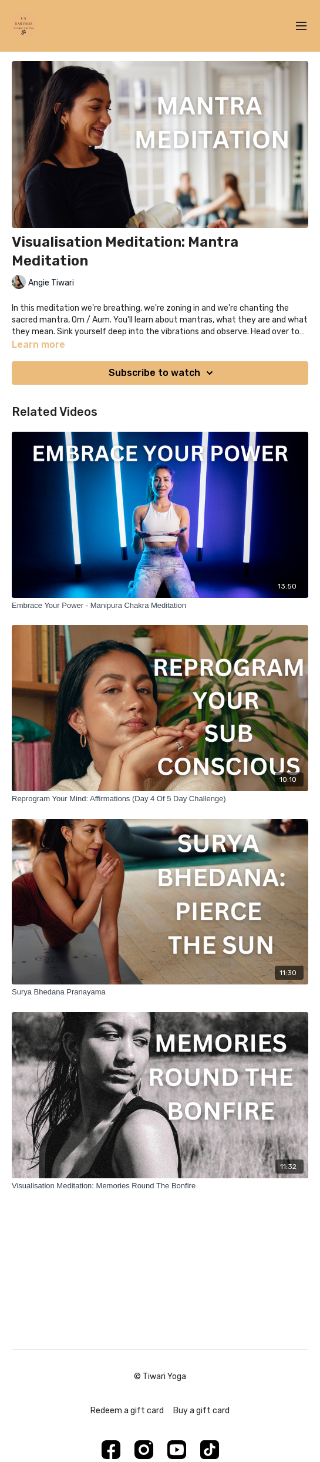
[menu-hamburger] (301, 26)
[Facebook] (111, 1449)
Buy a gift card (201, 1411)
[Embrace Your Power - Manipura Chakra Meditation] (160, 605)
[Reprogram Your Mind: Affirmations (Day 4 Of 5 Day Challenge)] (160, 799)
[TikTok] (209, 1449)
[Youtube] (176, 1449)
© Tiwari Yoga (160, 1377)
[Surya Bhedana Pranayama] (160, 992)
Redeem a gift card (127, 1411)
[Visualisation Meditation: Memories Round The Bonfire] (160, 1186)
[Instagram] (143, 1449)
